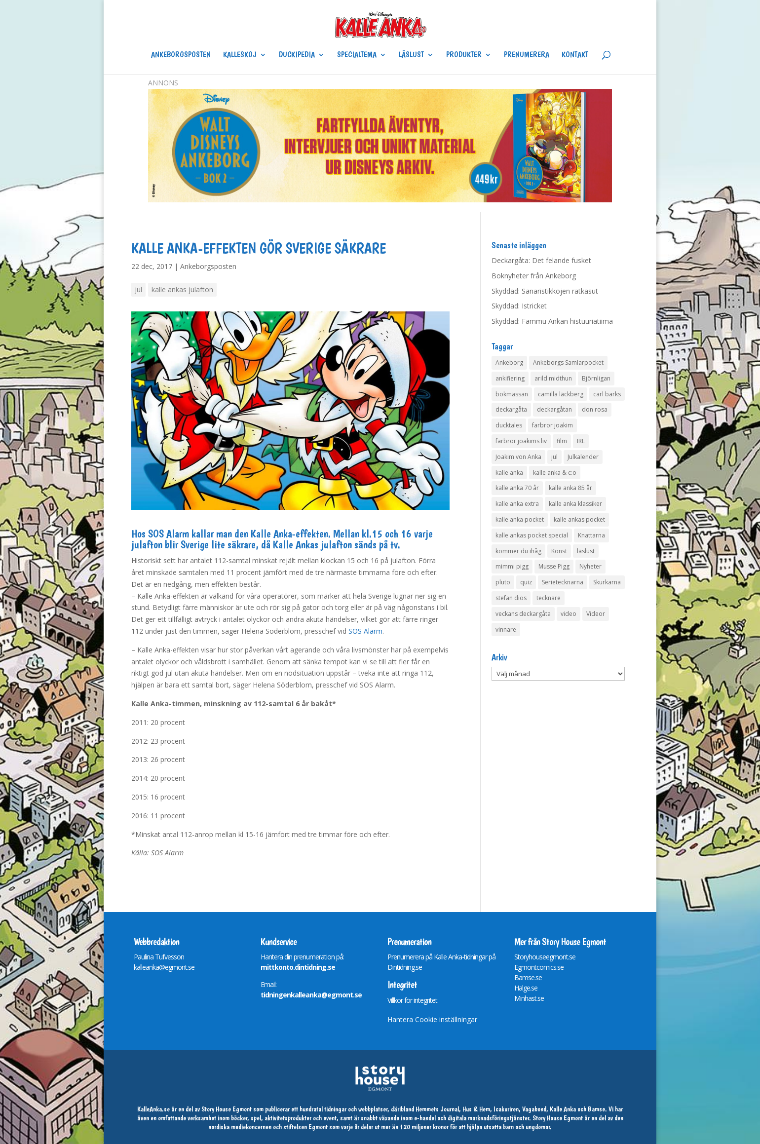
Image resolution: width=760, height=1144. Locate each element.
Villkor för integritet (412, 1000)
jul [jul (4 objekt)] (554, 457)
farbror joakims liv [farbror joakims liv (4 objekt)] (521, 441)
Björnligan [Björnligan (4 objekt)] (596, 378)
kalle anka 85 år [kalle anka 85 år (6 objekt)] (570, 488)
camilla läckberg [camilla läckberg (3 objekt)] (560, 394)
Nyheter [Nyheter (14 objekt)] (590, 566)
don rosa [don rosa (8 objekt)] (595, 409)
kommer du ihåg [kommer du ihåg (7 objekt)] (518, 551)
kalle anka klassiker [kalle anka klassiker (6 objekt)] (575, 503)
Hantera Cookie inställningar (432, 1019)
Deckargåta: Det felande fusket (541, 260)
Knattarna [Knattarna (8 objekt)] (591, 535)
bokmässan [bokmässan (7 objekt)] (511, 394)
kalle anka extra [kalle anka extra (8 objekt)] (517, 503)
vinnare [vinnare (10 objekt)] (505, 629)
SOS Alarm (365, 631)
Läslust (411, 55)
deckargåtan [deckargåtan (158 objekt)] (554, 409)
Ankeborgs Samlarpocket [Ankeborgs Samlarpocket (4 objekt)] (568, 362)
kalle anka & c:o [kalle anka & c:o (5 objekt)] (554, 472)
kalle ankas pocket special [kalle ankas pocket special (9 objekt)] (531, 535)
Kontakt (575, 55)
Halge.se (525, 987)
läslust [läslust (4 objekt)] (586, 551)
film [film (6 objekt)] (562, 441)
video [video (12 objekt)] (568, 614)
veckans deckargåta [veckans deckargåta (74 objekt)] (523, 614)
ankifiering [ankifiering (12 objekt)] (510, 378)
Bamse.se (528, 977)
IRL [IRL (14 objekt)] (581, 441)
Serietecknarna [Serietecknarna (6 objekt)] (562, 582)
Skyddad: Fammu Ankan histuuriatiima (552, 321)
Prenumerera (526, 55)
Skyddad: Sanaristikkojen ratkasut (545, 291)
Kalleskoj (240, 55)
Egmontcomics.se (539, 967)
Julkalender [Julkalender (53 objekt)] (583, 457)
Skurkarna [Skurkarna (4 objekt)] (607, 582)
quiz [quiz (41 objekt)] (526, 582)
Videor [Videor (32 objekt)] (595, 614)
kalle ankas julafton (182, 289)
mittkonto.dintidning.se (298, 967)
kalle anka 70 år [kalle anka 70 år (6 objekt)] (517, 488)
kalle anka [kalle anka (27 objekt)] (509, 472)
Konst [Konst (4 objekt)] (559, 551)
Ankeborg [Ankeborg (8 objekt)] (509, 362)
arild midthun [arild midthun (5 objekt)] (553, 378)
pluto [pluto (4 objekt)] (502, 582)
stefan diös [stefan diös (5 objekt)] (511, 598)
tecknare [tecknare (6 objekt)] (548, 598)
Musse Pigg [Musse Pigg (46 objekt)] (554, 566)
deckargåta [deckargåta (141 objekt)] (511, 409)
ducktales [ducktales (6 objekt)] (508, 425)
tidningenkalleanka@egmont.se (311, 994)
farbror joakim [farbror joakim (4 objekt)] (552, 425)
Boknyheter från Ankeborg (534, 275)
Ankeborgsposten (181, 55)
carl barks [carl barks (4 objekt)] (607, 394)
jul (138, 289)
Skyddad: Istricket (519, 305)
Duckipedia (297, 55)
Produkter (464, 55)
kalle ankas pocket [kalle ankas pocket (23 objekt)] (579, 519)
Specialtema (357, 55)
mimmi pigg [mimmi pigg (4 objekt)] (512, 566)
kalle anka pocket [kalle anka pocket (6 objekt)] (519, 519)
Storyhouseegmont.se (544, 956)
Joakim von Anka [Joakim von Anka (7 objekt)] (518, 457)
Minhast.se (529, 998)
